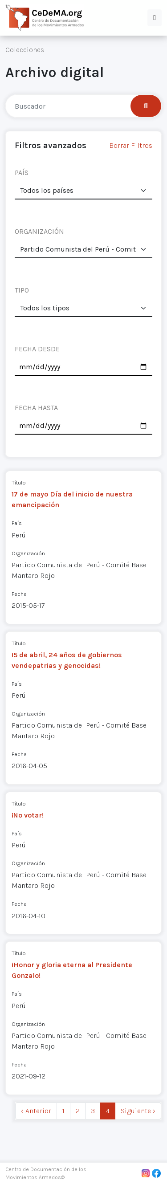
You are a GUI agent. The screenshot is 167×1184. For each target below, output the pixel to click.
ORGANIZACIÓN (39, 231)
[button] (154, 17)
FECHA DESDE (37, 349)
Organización (28, 553)
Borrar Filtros (130, 145)
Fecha (19, 593)
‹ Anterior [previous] (36, 1111)
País (17, 523)
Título (19, 482)
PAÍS (22, 172)
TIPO (22, 290)
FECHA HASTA (36, 407)
